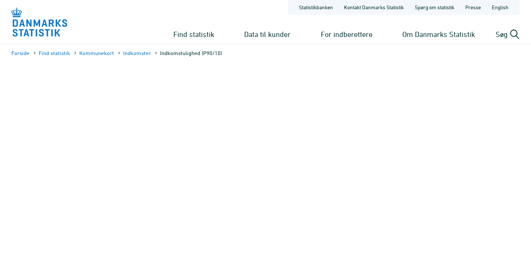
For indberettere (346, 34)
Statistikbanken (316, 7)
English (500, 7)
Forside (20, 53)
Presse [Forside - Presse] (473, 7)
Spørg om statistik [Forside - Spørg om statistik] (434, 7)
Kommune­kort (96, 53)
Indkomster (137, 53)
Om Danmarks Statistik (438, 34)
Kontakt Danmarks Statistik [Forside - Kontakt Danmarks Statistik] (374, 7)
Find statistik (193, 34)
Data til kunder (267, 34)
